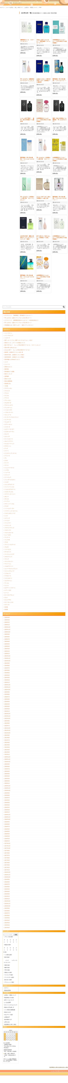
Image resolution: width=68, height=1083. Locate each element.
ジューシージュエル (9, 486)
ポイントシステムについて (10, 1005)
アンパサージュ (8, 407)
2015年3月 (7, 922)
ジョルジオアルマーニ (10, 489)
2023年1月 (7, 711)
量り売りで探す (8, 979)
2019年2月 (7, 809)
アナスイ (7, 393)
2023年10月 (7, 689)
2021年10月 (7, 733)
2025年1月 (7, 653)
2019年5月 (7, 802)
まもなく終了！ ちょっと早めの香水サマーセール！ (17, 350)
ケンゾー (7, 462)
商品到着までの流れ (9, 997)
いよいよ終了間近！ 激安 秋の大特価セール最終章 (27, 120)
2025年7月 (7, 639)
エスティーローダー (9, 429)
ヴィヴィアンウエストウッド (12, 417)
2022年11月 (7, 716)
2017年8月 (7, 853)
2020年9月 (7, 764)
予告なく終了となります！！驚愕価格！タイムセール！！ (43, 41)
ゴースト (7, 465)
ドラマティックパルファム (11, 511)
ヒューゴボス (8, 535)
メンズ (7, 960)
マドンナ (7, 559)
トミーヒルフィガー (9, 508)
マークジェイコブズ (9, 554)
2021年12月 (7, 728)
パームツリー (8, 523)
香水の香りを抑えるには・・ (12, 347)
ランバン (7, 585)
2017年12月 (7, 843)
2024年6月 (7, 670)
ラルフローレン (8, 580)
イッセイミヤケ (8, 410)
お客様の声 (7, 1017)
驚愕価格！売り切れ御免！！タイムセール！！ (59, 79)
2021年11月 (7, 730)
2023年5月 (7, 701)
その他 (6, 386)
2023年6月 (7, 699)
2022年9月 (7, 720)
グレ (6, 458)
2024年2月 (7, 680)
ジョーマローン (8, 333)
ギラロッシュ (8, 446)
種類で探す (7, 967)
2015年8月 (7, 910)
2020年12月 (7, 757)
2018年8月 (7, 824)
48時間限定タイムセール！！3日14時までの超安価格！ (43, 277)
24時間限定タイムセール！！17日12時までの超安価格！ (60, 159)
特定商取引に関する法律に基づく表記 (58, 1067)
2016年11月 (7, 874)
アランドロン (8, 400)
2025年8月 (7, 636)
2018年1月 (7, 841)
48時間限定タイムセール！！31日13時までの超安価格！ (60, 41)
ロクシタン (7, 604)
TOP (40, 7)
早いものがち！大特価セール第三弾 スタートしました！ (27, 198)
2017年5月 (7, 860)
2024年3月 (7, 677)
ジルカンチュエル (9, 491)
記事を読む (23, 52)
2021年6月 (7, 742)
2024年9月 (7, 663)
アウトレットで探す (9, 982)
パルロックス (8, 530)
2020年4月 (7, 776)
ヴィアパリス (8, 419)
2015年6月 (7, 915)
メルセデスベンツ (9, 566)
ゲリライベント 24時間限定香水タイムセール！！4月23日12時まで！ (22, 320)
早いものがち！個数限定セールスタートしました (27, 79)
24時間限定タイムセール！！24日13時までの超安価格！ (44, 120)
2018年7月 (7, 826)
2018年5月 (7, 831)
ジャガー (7, 482)
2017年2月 (7, 867)
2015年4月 (7, 920)
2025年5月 (7, 644)
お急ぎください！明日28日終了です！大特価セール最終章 (43, 80)
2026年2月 (7, 622)
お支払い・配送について (31, 7)
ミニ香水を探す (8, 954)
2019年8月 (7, 795)
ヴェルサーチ (8, 422)
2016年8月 (7, 882)
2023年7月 (7, 696)
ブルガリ (7, 547)
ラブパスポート (8, 578)
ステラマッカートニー (10, 494)
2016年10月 (7, 877)
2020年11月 (7, 759)
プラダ (6, 542)
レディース (14, 960)
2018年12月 (7, 814)
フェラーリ (7, 537)
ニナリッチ (7, 518)
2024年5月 (7, 672)
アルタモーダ (8, 402)
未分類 (6, 607)
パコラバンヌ (8, 525)
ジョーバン (7, 364)
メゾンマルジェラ (9, 335)
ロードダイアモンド (9, 595)
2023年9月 (7, 692)
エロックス (7, 436)
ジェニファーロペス (9, 467)
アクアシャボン (8, 388)
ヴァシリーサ (8, 414)
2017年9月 (7, 850)
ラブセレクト (8, 573)
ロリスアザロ (8, 599)
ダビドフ (7, 496)
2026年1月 (7, 624)
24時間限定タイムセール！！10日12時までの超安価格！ (60, 237)
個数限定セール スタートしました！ (27, 40)
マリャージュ (8, 563)
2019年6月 (7, 800)
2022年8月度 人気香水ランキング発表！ (15, 357)
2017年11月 (7, 845)
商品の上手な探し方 (9, 1007)
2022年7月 (7, 725)
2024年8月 (7, 665)
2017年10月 (7, 848)
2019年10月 (7, 790)
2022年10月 (7, 718)
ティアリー (7, 501)
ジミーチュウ (8, 477)
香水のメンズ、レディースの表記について (15, 342)
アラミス (7, 398)
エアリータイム (8, 424)
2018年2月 (7, 838)
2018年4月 (7, 833)
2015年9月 (7, 908)
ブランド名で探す (8, 936)
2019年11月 (7, 788)
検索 (16, 934)
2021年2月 (7, 752)
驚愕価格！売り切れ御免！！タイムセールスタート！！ (27, 159)
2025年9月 (7, 634)
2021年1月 (7, 754)
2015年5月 (7, 918)
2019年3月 (7, 807)
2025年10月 (7, 632)
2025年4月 (7, 646)
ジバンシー (7, 474)
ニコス (6, 515)
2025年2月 (7, 651)
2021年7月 (7, 740)
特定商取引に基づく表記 (10, 1024)
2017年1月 (7, 870)
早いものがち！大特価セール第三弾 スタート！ (43, 158)
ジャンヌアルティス (9, 484)
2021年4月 (7, 747)
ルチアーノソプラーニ (10, 587)
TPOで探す (7, 970)
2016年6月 (7, 886)
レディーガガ (8, 590)
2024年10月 (7, 660)
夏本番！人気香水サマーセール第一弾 (14, 352)
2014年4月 (7, 927)
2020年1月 (7, 783)
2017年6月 (7, 858)
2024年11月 (7, 658)
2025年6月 (7, 641)
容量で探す (7, 965)
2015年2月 (7, 925)
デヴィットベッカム (9, 503)
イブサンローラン (9, 412)
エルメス (7, 434)
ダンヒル (7, 499)
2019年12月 (7, 785)
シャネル (7, 470)
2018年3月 (7, 836)
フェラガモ (7, 539)
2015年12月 (7, 901)
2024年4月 (7, 675)
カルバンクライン (9, 441)
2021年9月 (7, 735)
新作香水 (7, 369)
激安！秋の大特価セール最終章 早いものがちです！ (59, 120)
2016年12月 (7, 872)
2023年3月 (7, 706)
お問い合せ (7, 1022)
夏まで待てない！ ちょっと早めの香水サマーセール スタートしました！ (23, 345)
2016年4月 (7, 891)
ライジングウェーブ (9, 571)
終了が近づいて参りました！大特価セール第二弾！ (43, 237)
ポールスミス (8, 551)
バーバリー (7, 520)
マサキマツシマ (8, 556)
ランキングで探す (8, 975)
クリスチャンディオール (10, 453)
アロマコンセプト (9, 405)
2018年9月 (7, 821)
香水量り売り (8, 383)
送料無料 (7, 376)
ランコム (7, 583)
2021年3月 (7, 749)
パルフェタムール (9, 532)
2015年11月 (7, 903)
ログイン (2, 7)
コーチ (6, 362)
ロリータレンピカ (9, 602)
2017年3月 (7, 865)
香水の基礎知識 (8, 381)
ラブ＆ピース (8, 575)
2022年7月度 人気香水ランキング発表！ (15, 354)
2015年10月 (7, 906)
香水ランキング (8, 374)
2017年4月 (7, 862)
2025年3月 (7, 648)
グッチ (6, 448)
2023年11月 (7, 687)
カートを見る (9, 7)
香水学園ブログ (8, 1019)
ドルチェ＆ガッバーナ (10, 513)
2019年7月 (7, 797)
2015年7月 (7, 913)
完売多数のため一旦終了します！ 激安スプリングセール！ (19, 325)
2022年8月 (7, 723)
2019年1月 (7, 812)
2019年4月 (7, 805)
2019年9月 (7, 793)
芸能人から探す (8, 972)
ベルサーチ (7, 338)
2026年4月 (7, 617)
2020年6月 (7, 771)
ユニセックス (7, 962)
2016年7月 (7, 884)
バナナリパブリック (9, 527)
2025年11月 (7, 629)
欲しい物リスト (19, 7)
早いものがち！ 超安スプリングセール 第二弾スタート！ (18, 317)
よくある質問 (7, 1002)
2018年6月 (7, 829)
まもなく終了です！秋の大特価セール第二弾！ (43, 197)
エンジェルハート (9, 439)
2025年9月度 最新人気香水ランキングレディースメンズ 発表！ (27, 237)
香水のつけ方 (8, 378)
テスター (7, 506)
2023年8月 (7, 694)
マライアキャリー (9, 561)
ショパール (7, 472)
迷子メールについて (9, 1000)
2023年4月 (7, 704)
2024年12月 (7, 656)
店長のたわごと (8, 366)
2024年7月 (7, 668)
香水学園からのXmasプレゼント (12, 359)
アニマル (7, 395)
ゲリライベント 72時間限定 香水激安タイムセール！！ (19, 315)
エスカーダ (7, 426)
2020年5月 (7, 773)
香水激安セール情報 (9, 371)
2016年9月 (7, 879)
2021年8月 (7, 737)
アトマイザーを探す (9, 977)
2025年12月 (7, 627)
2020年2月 (7, 781)
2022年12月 (7, 713)
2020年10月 (7, 761)
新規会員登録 (7, 990)
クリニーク (7, 455)
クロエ (6, 460)
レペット (7, 592)
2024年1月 (7, 682)
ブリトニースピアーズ (10, 544)
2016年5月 (7, 889)
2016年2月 (7, 896)
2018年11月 (7, 817)
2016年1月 (7, 898)
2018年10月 (7, 819)
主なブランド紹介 (8, 1014)
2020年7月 (7, 769)
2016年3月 (7, 894)
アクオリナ (7, 390)
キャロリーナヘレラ (9, 443)
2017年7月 (7, 855)
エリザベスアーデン (9, 431)
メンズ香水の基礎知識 (9, 1009)
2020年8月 (7, 766)
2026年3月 (7, 620)
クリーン (7, 450)
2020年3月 (7, 778)
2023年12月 (7, 684)
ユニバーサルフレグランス (11, 568)
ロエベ (6, 597)
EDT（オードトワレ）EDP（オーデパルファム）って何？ (19, 340)
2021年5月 (7, 745)
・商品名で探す (7, 944)
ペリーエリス (8, 549)
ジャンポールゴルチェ (10, 479)
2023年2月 (7, 708)
